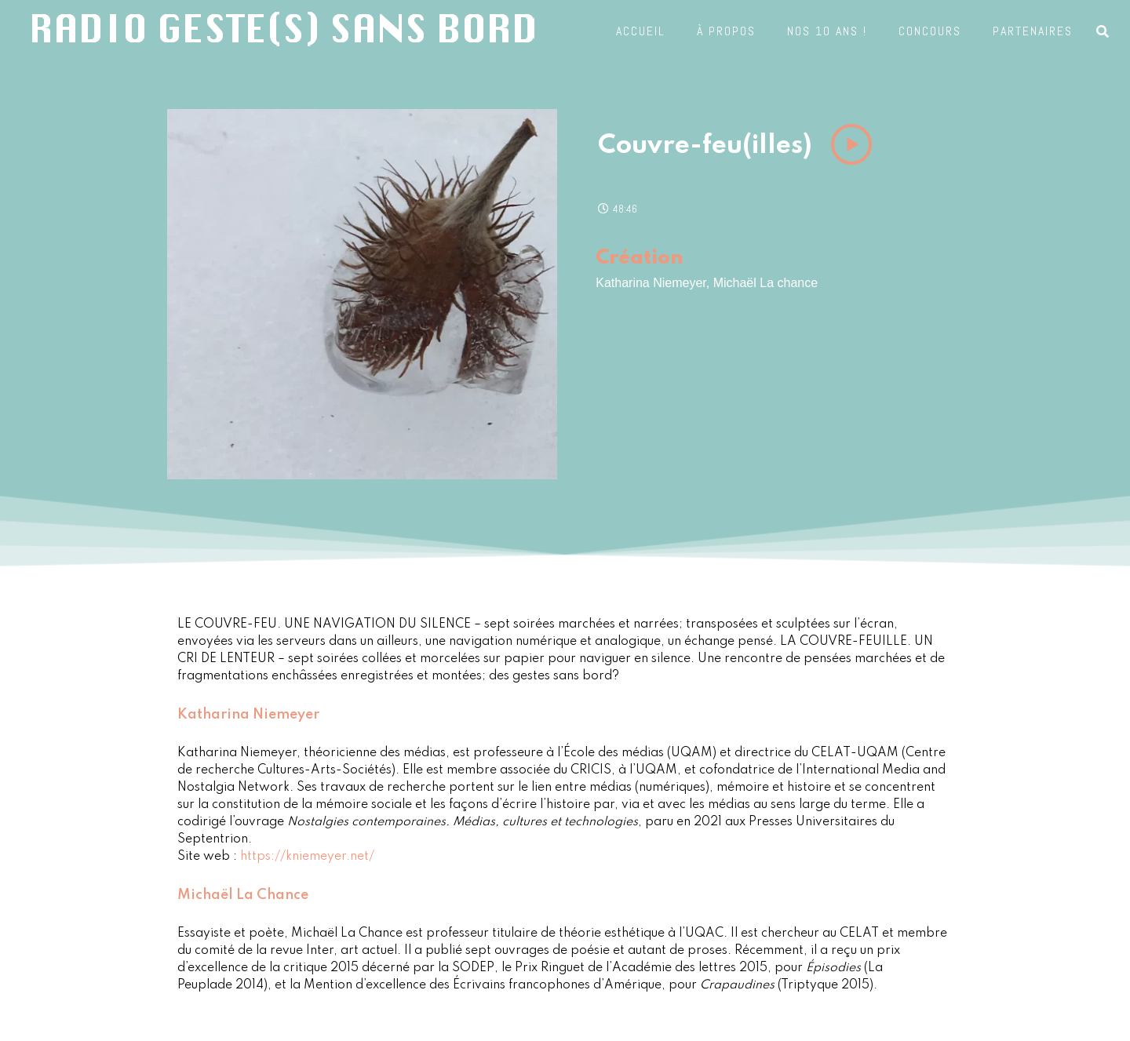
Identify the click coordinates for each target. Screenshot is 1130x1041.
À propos (726, 26)
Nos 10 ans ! (827, 26)
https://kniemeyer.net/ (307, 856)
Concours (930, 26)
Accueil (640, 26)
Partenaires (1033, 26)
